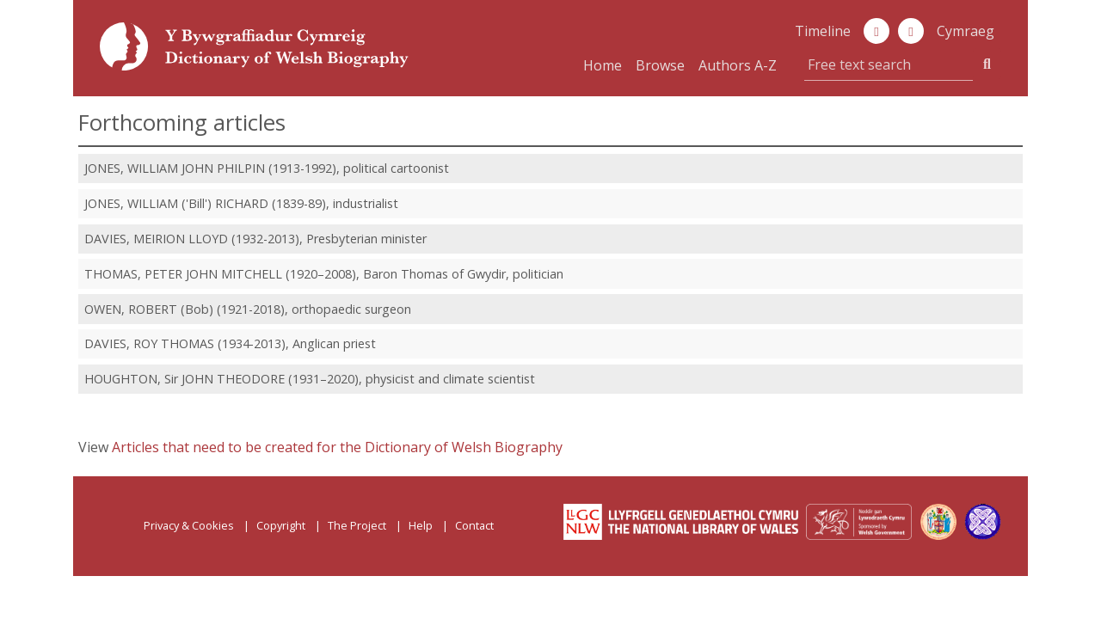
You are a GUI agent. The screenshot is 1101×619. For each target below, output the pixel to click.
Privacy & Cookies (189, 525)
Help (421, 525)
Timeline (823, 30)
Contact (474, 525)
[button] (911, 31)
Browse (660, 65)
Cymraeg (965, 30)
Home (602, 65)
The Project (357, 525)
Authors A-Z (737, 65)
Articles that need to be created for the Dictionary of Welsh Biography (337, 447)
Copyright (280, 525)
